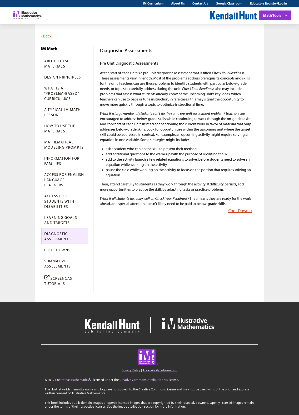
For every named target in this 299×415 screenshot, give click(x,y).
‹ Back (46, 36)
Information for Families (62, 161)
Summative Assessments (57, 263)
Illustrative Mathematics (72, 380)
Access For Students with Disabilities (59, 201)
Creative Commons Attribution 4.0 (144, 380)
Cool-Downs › (240, 210)
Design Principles (62, 77)
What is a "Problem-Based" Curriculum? (61, 93)
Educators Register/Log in (268, 3)
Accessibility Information (160, 370)
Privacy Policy (131, 370)
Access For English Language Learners (64, 179)
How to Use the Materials (59, 128)
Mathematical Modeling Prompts (64, 145)
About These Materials (56, 63)
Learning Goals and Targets (60, 220)
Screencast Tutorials (59, 280)
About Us (178, 3)
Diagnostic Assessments (57, 236)
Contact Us (200, 3)
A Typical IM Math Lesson (62, 112)
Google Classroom (229, 3)
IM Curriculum (153, 3)
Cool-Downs (57, 249)
